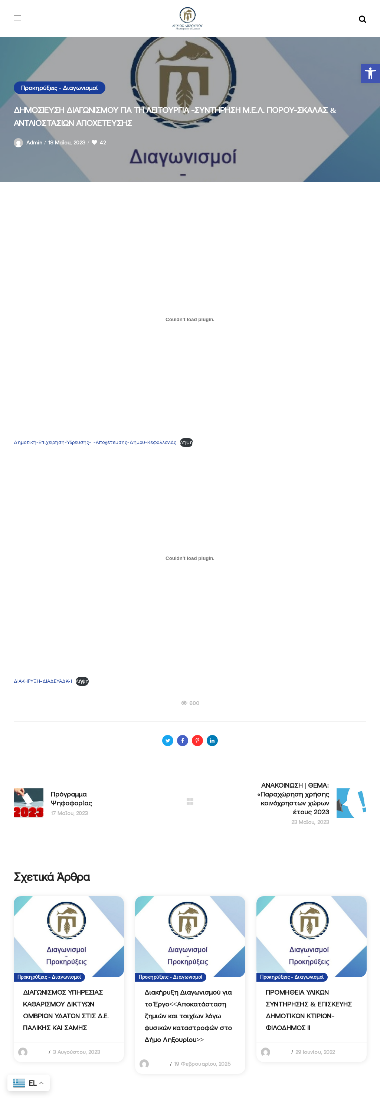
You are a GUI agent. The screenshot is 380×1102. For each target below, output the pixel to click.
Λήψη (186, 442)
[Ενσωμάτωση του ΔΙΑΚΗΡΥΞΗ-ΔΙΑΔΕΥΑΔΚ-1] (190, 558)
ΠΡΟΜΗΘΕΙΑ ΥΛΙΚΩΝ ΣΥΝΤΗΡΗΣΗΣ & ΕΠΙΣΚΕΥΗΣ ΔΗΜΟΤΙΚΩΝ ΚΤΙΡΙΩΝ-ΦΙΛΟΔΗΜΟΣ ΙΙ (309, 1010)
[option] (69, 979)
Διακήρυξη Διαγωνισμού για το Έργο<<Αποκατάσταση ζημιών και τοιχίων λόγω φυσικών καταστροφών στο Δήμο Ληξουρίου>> (188, 1015)
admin (34, 143)
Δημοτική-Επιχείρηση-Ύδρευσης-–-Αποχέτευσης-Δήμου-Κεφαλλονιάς (95, 442)
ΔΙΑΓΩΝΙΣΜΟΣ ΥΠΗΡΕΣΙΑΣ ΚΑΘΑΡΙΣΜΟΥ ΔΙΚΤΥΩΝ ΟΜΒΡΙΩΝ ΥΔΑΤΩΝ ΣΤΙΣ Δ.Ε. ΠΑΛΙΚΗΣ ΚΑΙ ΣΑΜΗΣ (65, 1010)
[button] (370, 73)
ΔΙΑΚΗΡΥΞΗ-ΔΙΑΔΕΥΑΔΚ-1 (43, 681)
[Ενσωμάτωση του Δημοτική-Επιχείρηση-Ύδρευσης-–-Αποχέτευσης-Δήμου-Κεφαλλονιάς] (190, 319)
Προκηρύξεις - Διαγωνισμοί (59, 87)
